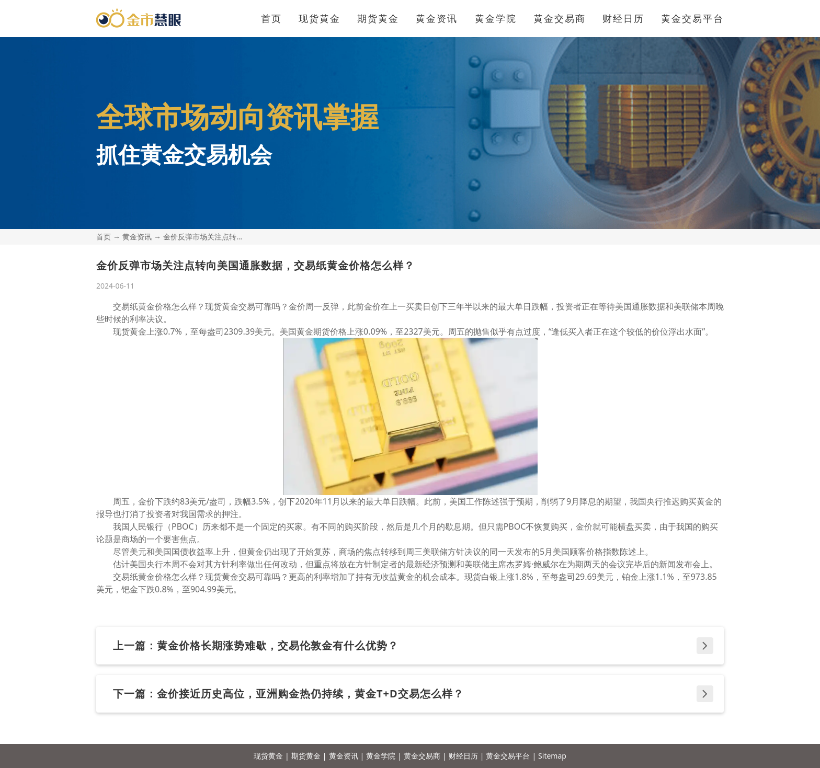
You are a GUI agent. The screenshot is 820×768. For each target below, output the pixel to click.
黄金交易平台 (692, 18)
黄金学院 (496, 18)
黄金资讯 (437, 18)
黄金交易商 (559, 18)
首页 (271, 18)
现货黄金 (319, 18)
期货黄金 (378, 18)
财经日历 (623, 18)
